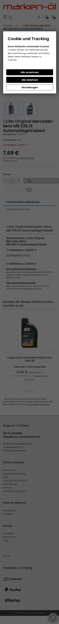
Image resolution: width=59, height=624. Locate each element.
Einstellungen (30, 87)
